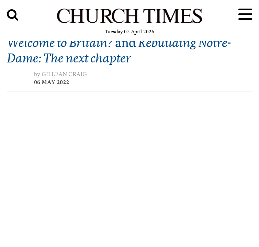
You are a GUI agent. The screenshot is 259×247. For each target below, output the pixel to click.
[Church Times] (129, 22)
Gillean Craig (64, 74)
